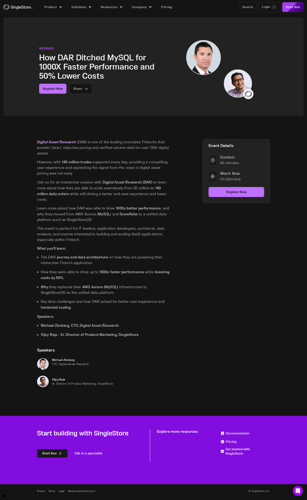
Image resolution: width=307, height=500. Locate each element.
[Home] (17, 7)
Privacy (41, 491)
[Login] (269, 7)
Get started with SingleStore (235, 451)
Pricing (228, 442)
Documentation (234, 433)
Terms (51, 491)
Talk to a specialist (88, 453)
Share (80, 89)
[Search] (248, 7)
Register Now (53, 89)
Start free (293, 7)
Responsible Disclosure (81, 491)
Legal (61, 491)
